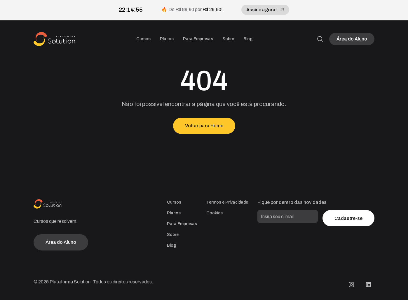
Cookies (214, 213)
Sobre (228, 39)
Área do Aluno (351, 38)
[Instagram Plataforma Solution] (351, 284)
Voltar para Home (204, 125)
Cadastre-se (348, 218)
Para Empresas (198, 39)
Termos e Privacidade (227, 202)
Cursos (143, 39)
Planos (167, 39)
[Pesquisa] (320, 39)
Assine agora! (265, 9)
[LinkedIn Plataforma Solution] (368, 284)
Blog (247, 39)
